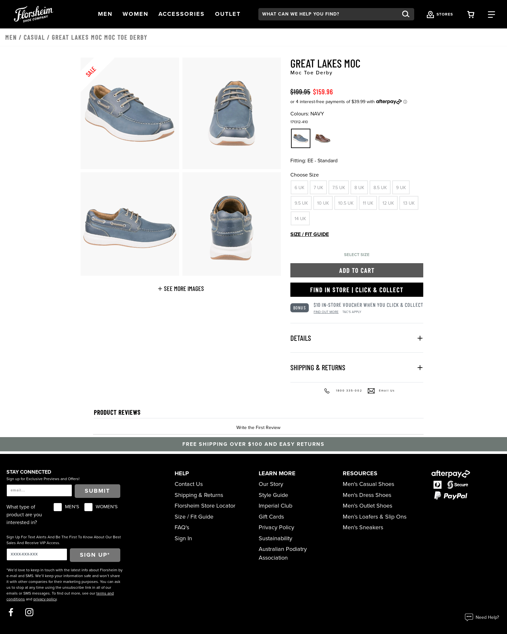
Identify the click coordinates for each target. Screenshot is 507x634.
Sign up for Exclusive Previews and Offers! (43, 479)
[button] (105, 14)
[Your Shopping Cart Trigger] (470, 14)
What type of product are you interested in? (24, 515)
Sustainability (275, 538)
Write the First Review (258, 427)
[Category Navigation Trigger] (491, 14)
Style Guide (273, 495)
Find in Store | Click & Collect (357, 290)
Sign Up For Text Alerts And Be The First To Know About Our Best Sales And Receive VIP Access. (63, 540)
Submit (97, 490)
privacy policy (45, 599)
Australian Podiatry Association (283, 553)
